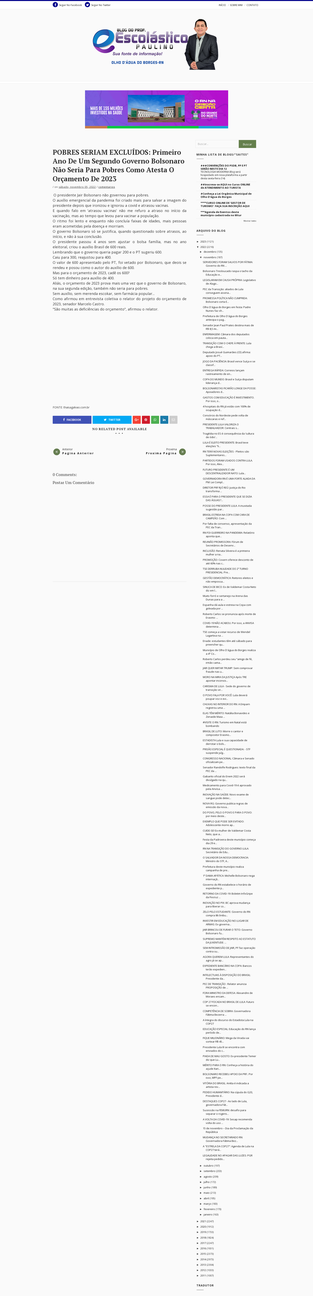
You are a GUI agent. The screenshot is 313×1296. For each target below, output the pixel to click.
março (208, 1203)
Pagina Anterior (78, 453)
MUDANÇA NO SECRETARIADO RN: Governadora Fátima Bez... (223, 1139)
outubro (209, 1165)
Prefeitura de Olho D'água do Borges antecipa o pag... (225, 317)
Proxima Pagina (161, 453)
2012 (203, 1270)
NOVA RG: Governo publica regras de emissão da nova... (225, 805)
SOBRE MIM (236, 5)
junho (207, 1187)
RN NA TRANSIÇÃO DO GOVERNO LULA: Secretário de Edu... (226, 850)
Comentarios (106, 187)
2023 (203, 241)
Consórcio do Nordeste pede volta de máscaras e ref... (225, 417)
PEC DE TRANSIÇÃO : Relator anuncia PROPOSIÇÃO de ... (225, 985)
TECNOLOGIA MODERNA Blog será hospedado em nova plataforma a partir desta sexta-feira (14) (224, 175)
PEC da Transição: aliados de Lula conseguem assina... (223, 291)
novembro (210, 257)
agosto (208, 1176)
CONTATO (252, 5)
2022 (203, 247)
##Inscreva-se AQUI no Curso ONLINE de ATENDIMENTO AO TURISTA (225, 186)
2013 (203, 1264)
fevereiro (210, 1209)
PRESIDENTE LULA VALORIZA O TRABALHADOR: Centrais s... (221, 426)
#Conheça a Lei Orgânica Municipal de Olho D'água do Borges (226, 195)
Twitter (112, 420)
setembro (210, 1171)
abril (207, 1198)
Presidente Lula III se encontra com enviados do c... (224, 1049)
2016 (203, 1248)
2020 (203, 1226)
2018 (203, 1237)
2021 (203, 1221)
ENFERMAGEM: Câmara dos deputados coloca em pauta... (226, 336)
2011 (203, 1275)
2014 (203, 1259)
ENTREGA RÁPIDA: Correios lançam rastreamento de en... (223, 372)
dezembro (210, 251)
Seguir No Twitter (98, 4)
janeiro (208, 1214)
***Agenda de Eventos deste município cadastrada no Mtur (221, 213)
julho (207, 1182)
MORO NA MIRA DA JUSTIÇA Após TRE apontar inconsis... (225, 678)
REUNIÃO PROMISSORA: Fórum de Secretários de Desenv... (223, 543)
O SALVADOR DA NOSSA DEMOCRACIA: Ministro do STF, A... (226, 859)
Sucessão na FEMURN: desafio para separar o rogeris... (224, 1112)
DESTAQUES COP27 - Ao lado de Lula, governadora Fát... (225, 1103)
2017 (203, 1243)
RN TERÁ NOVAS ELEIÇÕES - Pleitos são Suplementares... (226, 453)
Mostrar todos (250, 221)
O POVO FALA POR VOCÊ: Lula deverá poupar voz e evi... (225, 697)
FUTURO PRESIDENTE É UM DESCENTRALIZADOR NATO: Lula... (224, 471)
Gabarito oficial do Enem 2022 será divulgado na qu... (224, 778)
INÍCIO (222, 5)
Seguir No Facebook (67, 4)
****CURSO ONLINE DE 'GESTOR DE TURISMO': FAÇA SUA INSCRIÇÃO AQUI (225, 204)
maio (207, 1192)
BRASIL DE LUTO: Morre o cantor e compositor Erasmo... (223, 733)
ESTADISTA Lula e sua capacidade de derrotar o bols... (225, 742)
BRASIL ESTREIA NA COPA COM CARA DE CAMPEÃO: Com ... (226, 516)
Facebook (72, 420)
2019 (203, 1232)
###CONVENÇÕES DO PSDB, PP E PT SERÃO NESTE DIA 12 (224, 167)
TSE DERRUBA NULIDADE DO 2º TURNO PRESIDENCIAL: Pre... (225, 570)
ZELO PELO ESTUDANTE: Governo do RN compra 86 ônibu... (226, 913)
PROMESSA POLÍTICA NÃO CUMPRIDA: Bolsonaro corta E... (225, 300)
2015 (203, 1254)
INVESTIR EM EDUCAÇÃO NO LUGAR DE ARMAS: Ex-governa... (226, 922)
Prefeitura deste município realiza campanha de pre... (223, 868)
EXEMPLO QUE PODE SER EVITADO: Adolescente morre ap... (223, 823)
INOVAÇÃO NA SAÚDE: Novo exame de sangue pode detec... (226, 796)
